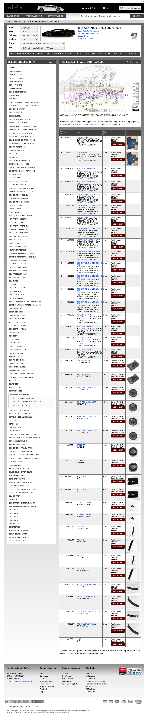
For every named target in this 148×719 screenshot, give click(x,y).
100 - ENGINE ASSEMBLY (18, 92)
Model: (12, 27)
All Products (90, 689)
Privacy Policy (45, 684)
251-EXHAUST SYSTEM (17, 185)
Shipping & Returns (47, 686)
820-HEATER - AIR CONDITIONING (21, 377)
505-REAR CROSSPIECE (18, 264)
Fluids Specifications (85, 38)
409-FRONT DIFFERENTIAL (18, 229)
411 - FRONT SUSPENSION (18, 233)
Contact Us (44, 676)
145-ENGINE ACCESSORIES (19, 164)
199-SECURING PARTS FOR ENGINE (22, 171)
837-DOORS (13, 424)
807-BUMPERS (14, 343)
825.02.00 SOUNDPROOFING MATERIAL (27, 402)
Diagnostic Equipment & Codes (89, 34)
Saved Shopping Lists (70, 684)
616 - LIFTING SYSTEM (17, 315)
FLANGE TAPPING (84, 502)
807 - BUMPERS (15, 339)
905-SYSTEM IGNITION (17, 479)
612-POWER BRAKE (16, 298)
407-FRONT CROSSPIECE (18, 222)
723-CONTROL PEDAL (17, 332)
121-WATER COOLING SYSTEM (20, 136)
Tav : (11, 47)
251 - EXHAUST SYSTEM (18, 181)
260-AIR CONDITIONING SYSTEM (21, 191)
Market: (12, 39)
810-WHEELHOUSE (16, 356)
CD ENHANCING (83, 137)
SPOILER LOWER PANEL (86, 597)
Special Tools (83, 36)
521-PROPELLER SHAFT (18, 277)
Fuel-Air (102, 54)
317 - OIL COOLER (15, 205)
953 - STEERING (15, 523)
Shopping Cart (67, 681)
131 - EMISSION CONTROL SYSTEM (22, 140)
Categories (14, 16)
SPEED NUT (81, 476)
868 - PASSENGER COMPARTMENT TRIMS (24, 455)
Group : (12, 43)
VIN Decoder (90, 676)
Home (9, 21)
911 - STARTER (14, 496)
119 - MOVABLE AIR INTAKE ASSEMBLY (23, 126)
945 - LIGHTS (13, 517)
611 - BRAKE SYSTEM (17, 288)
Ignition (133, 54)
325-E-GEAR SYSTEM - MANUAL (20, 215)
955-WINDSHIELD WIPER (18, 534)
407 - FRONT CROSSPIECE (18, 219)
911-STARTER (14, 499)
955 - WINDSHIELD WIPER (18, 530)
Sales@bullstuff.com (27, 681)
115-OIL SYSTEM (15, 116)
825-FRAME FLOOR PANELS (19, 410)
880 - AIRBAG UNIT (16, 462)
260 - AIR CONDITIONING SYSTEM (21, 188)
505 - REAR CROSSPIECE (18, 260)
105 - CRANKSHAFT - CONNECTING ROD (23, 102)
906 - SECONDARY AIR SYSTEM (20, 482)
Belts (39, 54)
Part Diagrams (34, 16)
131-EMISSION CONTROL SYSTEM (21, 143)
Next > (137, 62)
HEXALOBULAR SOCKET (86, 388)
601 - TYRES (13, 281)
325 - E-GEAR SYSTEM (17, 212)
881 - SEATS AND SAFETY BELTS (21, 468)
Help (105, 8)
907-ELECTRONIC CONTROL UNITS (21, 492)
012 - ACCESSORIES (16, 78)
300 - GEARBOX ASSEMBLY (19, 195)
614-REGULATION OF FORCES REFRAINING (25, 305)
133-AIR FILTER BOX (16, 150)
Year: (11, 31)
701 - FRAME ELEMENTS (18, 322)
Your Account (66, 673)
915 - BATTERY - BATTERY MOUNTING (23, 503)
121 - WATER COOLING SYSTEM (20, 133)
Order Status (66, 676)
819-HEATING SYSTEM (17, 370)
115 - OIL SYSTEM (15, 112)
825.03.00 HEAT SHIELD (21, 405)
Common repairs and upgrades (68, 54)
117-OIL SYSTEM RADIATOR (19, 123)
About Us (43, 679)
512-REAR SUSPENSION (18, 270)
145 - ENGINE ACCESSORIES (19, 160)
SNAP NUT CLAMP (84, 361)
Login (142, 2)
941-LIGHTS (13, 513)
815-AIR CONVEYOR (16, 363)
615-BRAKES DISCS (16, 312)
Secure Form (90, 686)
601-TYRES (13, 284)
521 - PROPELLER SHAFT (18, 274)
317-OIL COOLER (15, 209)
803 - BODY (13, 336)
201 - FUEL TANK (15, 174)
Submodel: (14, 35)
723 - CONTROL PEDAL (17, 329)
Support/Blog (56, 16)
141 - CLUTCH (14, 154)
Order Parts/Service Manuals (88, 31)
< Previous (129, 62)
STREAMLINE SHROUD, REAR (88, 240)
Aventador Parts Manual (85, 124)
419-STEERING (14, 243)
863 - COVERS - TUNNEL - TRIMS (21, 448)
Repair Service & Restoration (96, 684)
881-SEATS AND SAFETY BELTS (20, 472)
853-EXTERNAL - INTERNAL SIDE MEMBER (24, 437)
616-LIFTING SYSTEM (16, 319)
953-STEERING (14, 527)
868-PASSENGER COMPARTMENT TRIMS (24, 458)
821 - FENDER (14, 380)
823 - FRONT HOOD (16, 387)
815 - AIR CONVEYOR (16, 360)
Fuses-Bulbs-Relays (117, 54)
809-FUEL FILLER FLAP (17, 350)
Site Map (89, 673)
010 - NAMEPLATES (16, 71)
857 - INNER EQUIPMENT (18, 441)
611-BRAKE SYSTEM (16, 291)
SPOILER (80, 527)
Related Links (91, 692)
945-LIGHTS (13, 520)
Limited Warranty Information (96, 681)
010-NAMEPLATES (15, 75)
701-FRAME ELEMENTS (17, 325)
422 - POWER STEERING (18, 246)
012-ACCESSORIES (16, 81)
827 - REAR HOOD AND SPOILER (21, 413)
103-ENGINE (13, 99)
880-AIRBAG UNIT (15, 465)
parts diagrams (19, 21)
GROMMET (81, 445)
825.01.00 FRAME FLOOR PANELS (25, 398)
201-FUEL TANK (14, 178)
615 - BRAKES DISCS (16, 308)
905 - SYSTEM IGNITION (17, 475)
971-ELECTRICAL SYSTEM (18, 541)
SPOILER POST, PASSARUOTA (88, 584)
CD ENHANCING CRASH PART (88, 194)
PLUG (79, 639)
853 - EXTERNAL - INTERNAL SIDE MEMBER (25, 434)
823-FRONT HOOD (15, 391)
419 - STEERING (15, 240)
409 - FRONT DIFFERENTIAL (19, 226)
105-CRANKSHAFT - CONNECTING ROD (23, 105)
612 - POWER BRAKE (16, 295)
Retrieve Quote (67, 679)
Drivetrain (91, 54)
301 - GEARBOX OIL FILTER (19, 202)
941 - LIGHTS (13, 510)
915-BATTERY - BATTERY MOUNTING (22, 506)
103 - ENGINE (14, 95)
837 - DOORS (13, 420)
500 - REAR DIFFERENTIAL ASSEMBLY (23, 253)
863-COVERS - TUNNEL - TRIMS (20, 451)
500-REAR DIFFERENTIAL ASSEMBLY (22, 257)
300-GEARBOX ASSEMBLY (18, 198)
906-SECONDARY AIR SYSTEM (20, 486)
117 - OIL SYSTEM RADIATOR (19, 119)
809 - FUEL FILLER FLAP (18, 346)
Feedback (43, 689)
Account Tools (89, 8)
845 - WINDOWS (15, 427)
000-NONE (13, 68)
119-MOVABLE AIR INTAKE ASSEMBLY (22, 130)
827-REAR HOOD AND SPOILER (20, 417)
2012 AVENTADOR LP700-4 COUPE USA (43, 21)
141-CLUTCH (13, 157)
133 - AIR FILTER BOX (16, 147)
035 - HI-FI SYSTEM (16, 85)
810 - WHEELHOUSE (16, 353)
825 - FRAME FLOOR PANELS (19, 394)
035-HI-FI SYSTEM (15, 88)
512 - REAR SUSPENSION (18, 267)
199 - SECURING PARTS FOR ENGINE (22, 167)
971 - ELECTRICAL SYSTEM (19, 537)
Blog (41, 692)
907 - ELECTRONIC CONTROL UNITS (22, 489)
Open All (52, 62)
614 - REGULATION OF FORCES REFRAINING (25, 301)
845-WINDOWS (14, 431)
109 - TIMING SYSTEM (17, 109)
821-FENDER (13, 384)
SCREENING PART (84, 315)
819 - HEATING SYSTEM (17, 367)
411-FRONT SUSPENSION (18, 236)
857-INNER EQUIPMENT (17, 444)
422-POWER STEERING (17, 250)
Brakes (48, 54)
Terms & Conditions (47, 681)
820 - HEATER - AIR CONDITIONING (21, 374)
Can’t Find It (90, 679)
